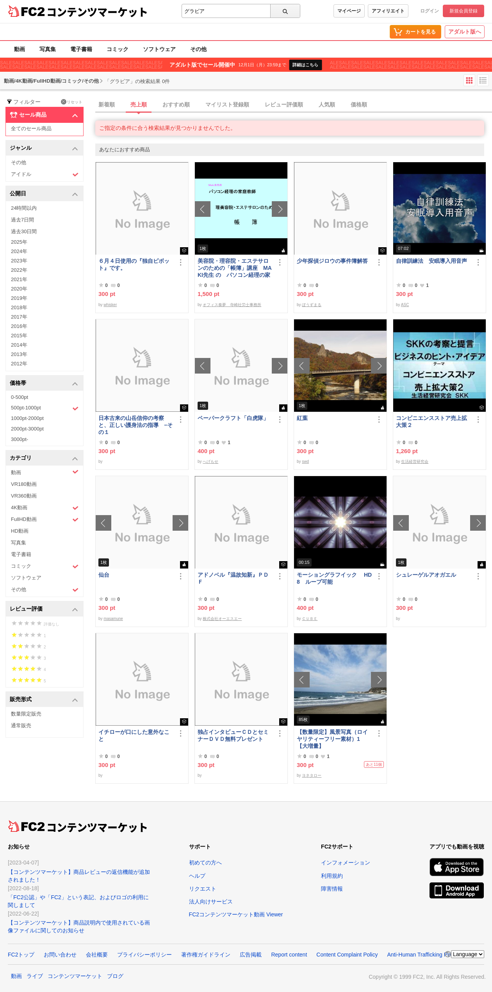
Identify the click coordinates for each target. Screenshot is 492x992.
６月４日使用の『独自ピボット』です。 (133, 264)
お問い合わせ (60, 954)
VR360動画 (24, 496)
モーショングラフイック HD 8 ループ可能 (334, 578)
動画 (19, 49)
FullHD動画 (44, 519)
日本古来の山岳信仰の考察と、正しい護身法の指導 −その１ (135, 425)
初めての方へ (205, 862)
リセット (71, 102)
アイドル (44, 174)
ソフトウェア (159, 49)
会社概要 (97, 954)
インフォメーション (345, 862)
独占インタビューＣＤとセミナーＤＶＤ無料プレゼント (233, 735)
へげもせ (210, 461)
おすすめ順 (176, 104)
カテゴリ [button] (44, 458)
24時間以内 (24, 208)
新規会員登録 (463, 11)
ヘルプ (197, 876)
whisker (110, 305)
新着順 (106, 104)
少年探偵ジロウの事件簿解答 (332, 261)
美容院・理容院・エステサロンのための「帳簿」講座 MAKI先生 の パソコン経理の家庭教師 (235, 268)
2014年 (19, 345)
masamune (113, 618)
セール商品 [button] (44, 115)
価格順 (359, 104)
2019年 (19, 298)
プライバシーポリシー (144, 954)
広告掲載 (251, 954)
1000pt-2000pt (27, 418)
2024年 (19, 251)
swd (305, 461)
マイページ (349, 11)
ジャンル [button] (44, 148)
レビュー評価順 (284, 104)
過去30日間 (24, 231)
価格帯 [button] (44, 383)
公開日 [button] (44, 194)
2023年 (19, 261)
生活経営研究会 (414, 461)
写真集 (47, 49)
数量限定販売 (26, 714)
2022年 (19, 270)
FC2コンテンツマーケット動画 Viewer (236, 914)
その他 (198, 49)
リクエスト (202, 889)
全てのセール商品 (31, 128)
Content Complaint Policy (347, 954)
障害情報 (332, 889)
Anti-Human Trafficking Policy (422, 954)
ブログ (115, 976)
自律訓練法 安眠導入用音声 (431, 261)
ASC (405, 305)
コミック (117, 49)
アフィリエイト (388, 11)
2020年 (19, 289)
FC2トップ (21, 954)
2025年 (19, 242)
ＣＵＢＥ (309, 618)
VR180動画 (24, 484)
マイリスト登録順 (227, 104)
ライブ (35, 976)
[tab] (293, 105)
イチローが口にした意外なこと (133, 735)
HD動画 (20, 531)
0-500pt (19, 397)
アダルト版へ (464, 31)
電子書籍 (81, 49)
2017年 (19, 317)
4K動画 (44, 508)
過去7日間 (22, 220)
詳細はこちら (305, 64)
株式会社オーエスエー (222, 618)
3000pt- (19, 439)
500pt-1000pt (44, 408)
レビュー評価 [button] (44, 609)
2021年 (19, 279)
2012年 (19, 364)
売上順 (138, 104)
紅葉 (302, 418)
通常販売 (21, 725)
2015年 (19, 335)
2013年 (19, 354)
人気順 (327, 104)
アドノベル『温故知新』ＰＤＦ (233, 578)
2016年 (19, 326)
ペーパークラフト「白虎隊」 (233, 418)
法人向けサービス (211, 901)
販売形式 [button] (44, 699)
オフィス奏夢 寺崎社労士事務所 (232, 305)
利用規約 (332, 876)
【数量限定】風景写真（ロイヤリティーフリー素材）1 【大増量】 (332, 739)
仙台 (103, 575)
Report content (289, 954)
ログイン (429, 11)
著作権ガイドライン (205, 954)
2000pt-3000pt (27, 429)
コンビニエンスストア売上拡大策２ (431, 421)
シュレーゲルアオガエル (426, 575)
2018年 (19, 307)
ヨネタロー (311, 775)
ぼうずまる (311, 305)
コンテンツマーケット (97, 11)
